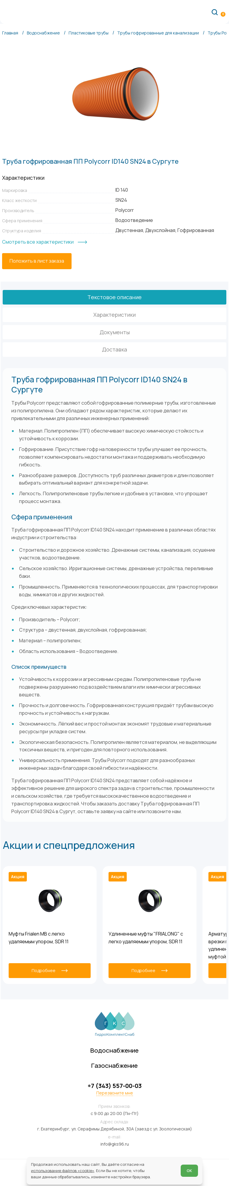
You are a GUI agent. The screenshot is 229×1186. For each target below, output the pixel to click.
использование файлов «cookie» (62, 1170)
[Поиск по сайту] (214, 12)
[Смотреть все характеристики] (44, 242)
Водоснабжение (114, 1050)
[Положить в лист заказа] (37, 261)
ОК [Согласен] (189, 1170)
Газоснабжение (114, 1065)
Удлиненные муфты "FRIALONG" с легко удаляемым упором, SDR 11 (146, 937)
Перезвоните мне (114, 1093)
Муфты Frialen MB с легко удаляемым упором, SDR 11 (39, 937)
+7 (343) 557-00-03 (115, 1085)
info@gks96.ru (114, 1144)
